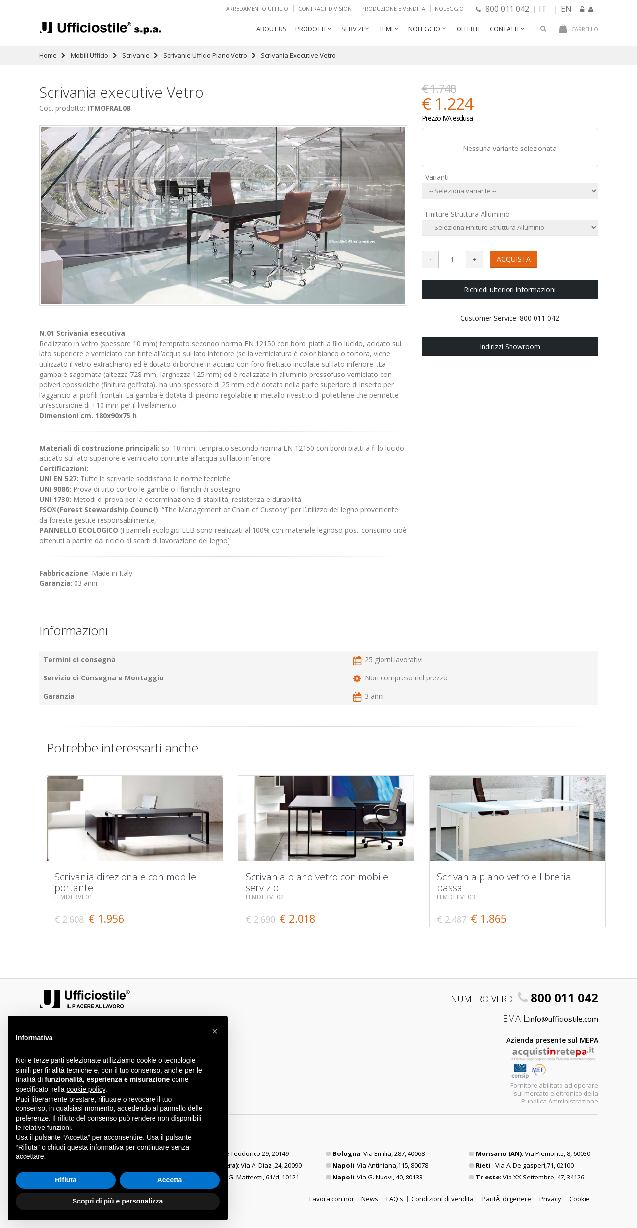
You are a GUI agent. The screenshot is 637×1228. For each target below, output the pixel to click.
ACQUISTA (514, 259)
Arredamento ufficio (257, 8)
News (369, 1198)
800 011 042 (502, 8)
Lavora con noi (331, 1198)
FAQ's (394, 1198)
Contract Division (325, 8)
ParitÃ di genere (506, 1198)
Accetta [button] (169, 1180)
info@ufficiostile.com (563, 1019)
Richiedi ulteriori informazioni (510, 289)
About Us (271, 29)
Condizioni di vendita (442, 1198)
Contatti (504, 29)
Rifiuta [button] (65, 1180)
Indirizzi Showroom (510, 346)
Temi (386, 29)
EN (566, 8)
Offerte (469, 29)
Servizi (352, 29)
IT (543, 8)
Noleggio (449, 8)
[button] (215, 1031)
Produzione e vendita (393, 8)
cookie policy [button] (86, 1089)
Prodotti (310, 29)
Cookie (579, 1198)
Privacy (550, 1198)
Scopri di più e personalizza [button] (118, 1201)
